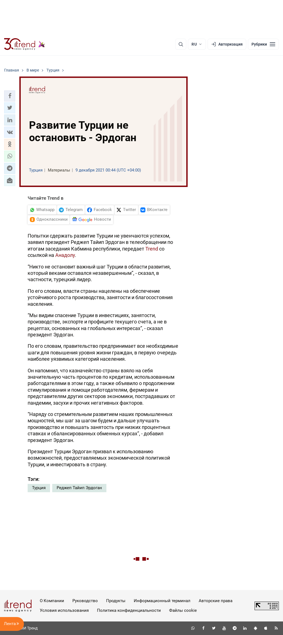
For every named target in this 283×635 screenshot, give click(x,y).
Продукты (115, 600)
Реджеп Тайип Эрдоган (79, 487)
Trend (152, 249)
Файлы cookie (183, 610)
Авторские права (215, 600)
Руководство (85, 600)
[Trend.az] (24, 44)
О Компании (52, 600)
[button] (10, 95)
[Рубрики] (263, 44)
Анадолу (65, 255)
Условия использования (64, 610)
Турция (39, 487)
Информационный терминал (162, 600)
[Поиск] (180, 44)
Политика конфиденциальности (129, 610)
